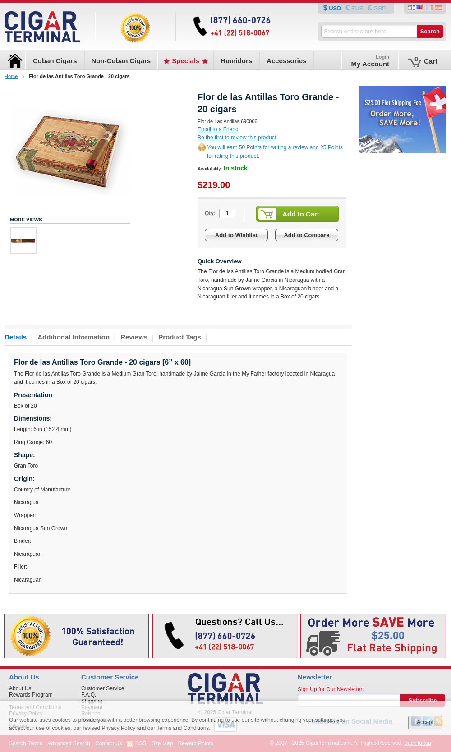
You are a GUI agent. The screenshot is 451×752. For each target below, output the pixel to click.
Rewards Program (31, 695)
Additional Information (73, 337)
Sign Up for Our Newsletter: (331, 689)
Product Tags (179, 337)
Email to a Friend (218, 129)
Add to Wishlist (236, 235)
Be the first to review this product (237, 137)
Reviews (133, 337)
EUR (357, 8)
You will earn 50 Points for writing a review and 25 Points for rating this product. (275, 151)
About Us (20, 688)
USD (335, 8)
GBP (379, 8)
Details (16, 337)
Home (11, 76)
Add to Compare (306, 235)
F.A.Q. (88, 695)
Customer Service (102, 688)
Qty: (210, 213)
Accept (425, 722)
